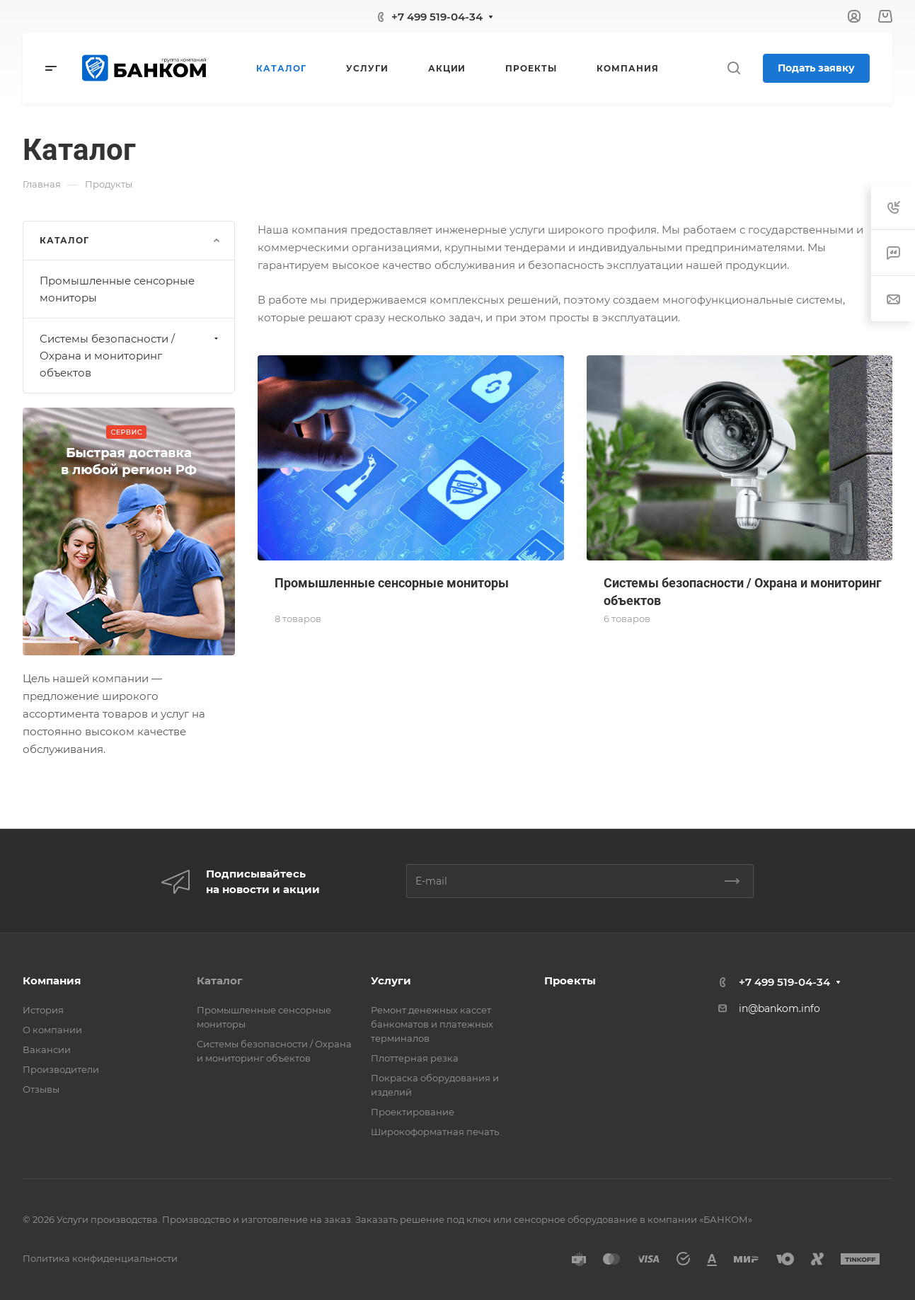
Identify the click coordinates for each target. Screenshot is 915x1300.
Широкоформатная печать (435, 1131)
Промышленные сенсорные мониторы (117, 289)
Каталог (220, 980)
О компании (52, 1029)
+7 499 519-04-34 (437, 16)
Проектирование (412, 1111)
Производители (61, 1069)
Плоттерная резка (415, 1058)
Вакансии (47, 1049)
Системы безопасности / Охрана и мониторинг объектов (130, 355)
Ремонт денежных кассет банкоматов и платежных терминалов (432, 1024)
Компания (52, 980)
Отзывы (41, 1089)
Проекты (570, 980)
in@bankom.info (779, 1008)
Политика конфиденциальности (100, 1258)
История (43, 1010)
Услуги (391, 980)
